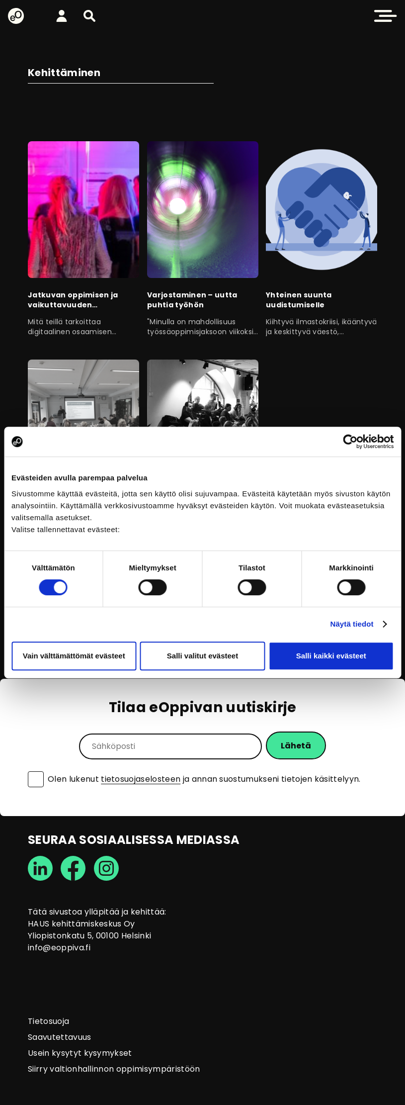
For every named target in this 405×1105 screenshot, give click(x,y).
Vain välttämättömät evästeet (74, 655)
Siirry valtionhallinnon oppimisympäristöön (114, 1069)
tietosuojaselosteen (140, 779)
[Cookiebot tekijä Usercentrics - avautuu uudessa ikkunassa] (350, 441)
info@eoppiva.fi (59, 947)
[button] (89, 16)
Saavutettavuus (59, 1037)
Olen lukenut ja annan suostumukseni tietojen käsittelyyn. (204, 779)
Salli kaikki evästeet (331, 655)
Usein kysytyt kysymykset (80, 1053)
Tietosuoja (48, 1021)
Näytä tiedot (352, 624)
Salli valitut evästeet (202, 655)
